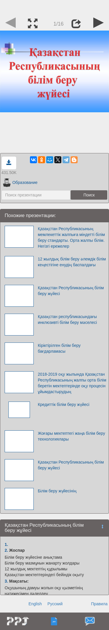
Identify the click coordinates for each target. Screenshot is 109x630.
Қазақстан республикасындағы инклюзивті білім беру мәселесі (67, 319)
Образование (20, 182)
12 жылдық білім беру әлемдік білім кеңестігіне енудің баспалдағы (72, 262)
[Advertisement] (54, 7)
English (35, 603)
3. (6, 581)
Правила (99, 603)
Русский (54, 603)
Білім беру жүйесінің (57, 491)
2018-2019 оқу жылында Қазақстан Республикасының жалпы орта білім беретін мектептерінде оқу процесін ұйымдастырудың (72, 383)
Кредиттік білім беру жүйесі (64, 404)
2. (6, 550)
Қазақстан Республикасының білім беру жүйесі (71, 290)
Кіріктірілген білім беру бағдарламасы (59, 348)
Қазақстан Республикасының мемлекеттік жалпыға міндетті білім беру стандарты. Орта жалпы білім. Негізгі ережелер (71, 237)
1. (6, 544)
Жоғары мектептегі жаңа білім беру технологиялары (71, 436)
